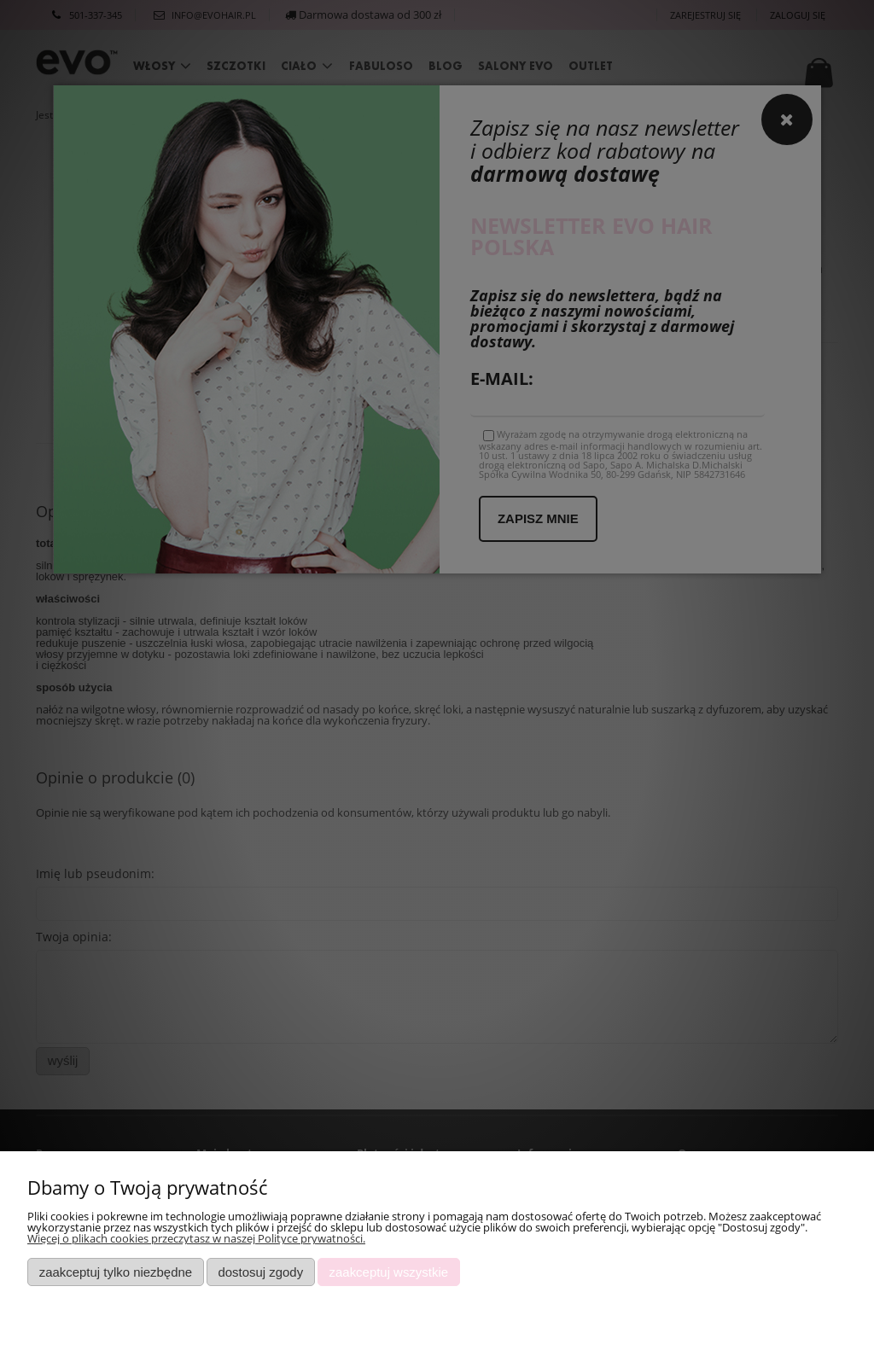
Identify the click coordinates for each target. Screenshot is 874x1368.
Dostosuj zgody (260, 1272)
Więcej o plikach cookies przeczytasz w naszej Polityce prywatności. (196, 1238)
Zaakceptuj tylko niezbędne (115, 1272)
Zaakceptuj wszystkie (388, 1272)
